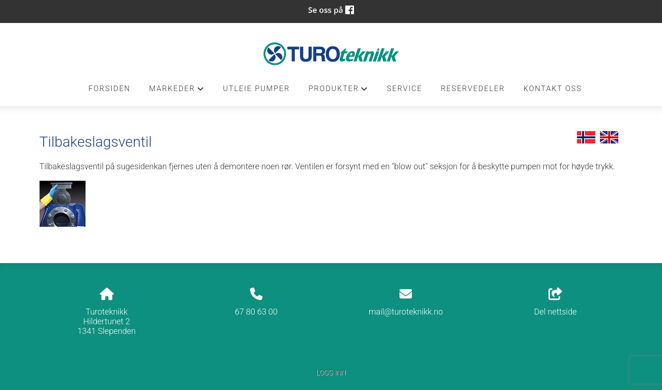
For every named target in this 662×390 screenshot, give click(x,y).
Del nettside (555, 302)
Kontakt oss (553, 88)
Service (404, 88)
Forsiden (109, 88)
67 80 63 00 (256, 311)
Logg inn (331, 373)
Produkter (338, 91)
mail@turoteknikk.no (406, 311)
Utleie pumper (256, 88)
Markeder (176, 91)
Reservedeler (473, 88)
